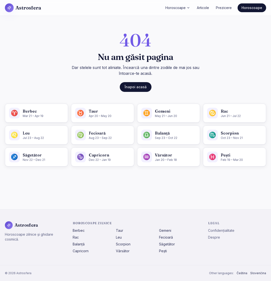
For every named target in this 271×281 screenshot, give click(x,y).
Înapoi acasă (136, 87)
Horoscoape (177, 8)
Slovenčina (258, 273)
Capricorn (81, 251)
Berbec (79, 230)
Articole (203, 8)
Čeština (242, 273)
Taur (119, 230)
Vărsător (123, 251)
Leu (119, 237)
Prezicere (224, 8)
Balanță (79, 244)
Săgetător (167, 244)
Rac (76, 237)
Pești (163, 251)
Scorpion (123, 244)
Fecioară (166, 237)
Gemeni (165, 230)
